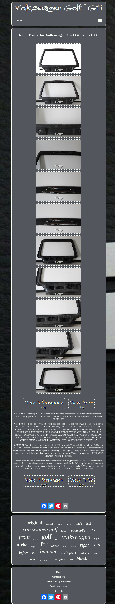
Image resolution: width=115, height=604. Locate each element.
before (23, 553)
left (88, 523)
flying (35, 539)
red (71, 559)
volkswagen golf (40, 529)
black (81, 558)
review (73, 546)
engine (34, 546)
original (34, 522)
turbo (22, 545)
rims (49, 523)
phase (69, 524)
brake (60, 524)
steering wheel (45, 560)
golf (47, 536)
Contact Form (58, 577)
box (56, 539)
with (65, 546)
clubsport (68, 552)
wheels (55, 546)
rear (96, 545)
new (96, 538)
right (84, 545)
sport (64, 530)
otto (92, 530)
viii (34, 553)
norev (95, 553)
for (44, 544)
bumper (48, 551)
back (79, 523)
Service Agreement (58, 586)
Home (59, 572)
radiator (84, 553)
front (24, 537)
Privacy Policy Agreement (59, 581)
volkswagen (76, 537)
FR (61, 591)
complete (60, 559)
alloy (33, 559)
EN (56, 591)
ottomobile (78, 530)
